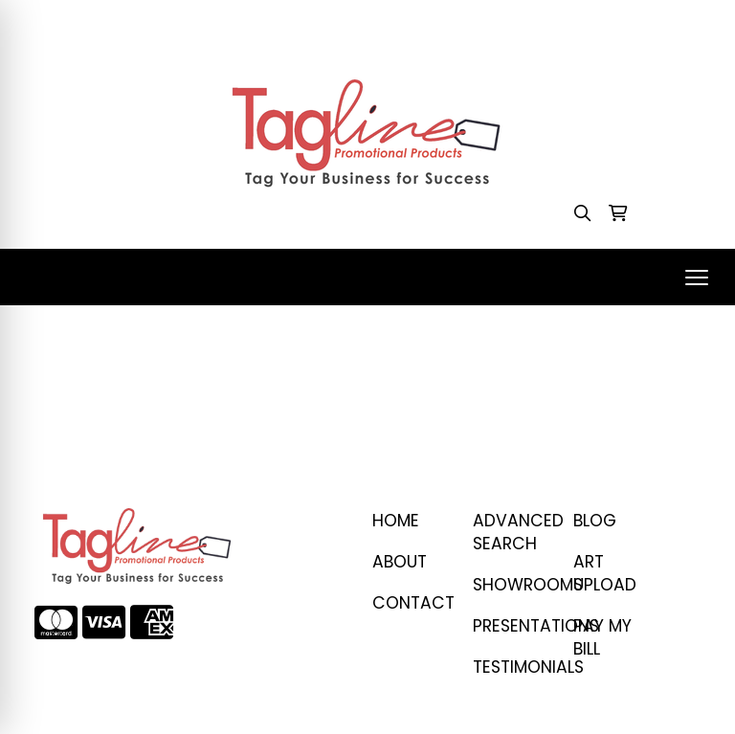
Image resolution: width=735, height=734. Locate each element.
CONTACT (411, 602)
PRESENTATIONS (511, 625)
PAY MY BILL (602, 637)
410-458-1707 (473, 21)
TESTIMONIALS (511, 667)
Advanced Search (511, 532)
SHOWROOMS (511, 584)
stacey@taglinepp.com (625, 21)
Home (395, 520)
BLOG (594, 520)
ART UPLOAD (604, 573)
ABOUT (399, 561)
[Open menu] (697, 277)
